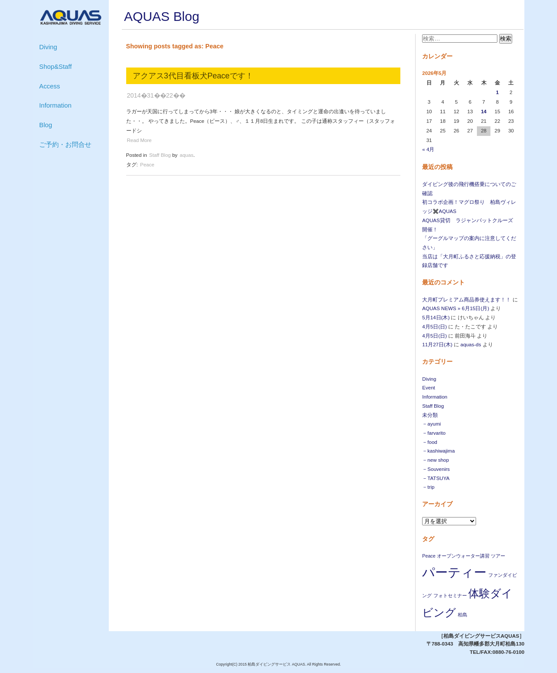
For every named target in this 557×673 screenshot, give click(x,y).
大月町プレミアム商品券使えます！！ (466, 299)
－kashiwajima (438, 450)
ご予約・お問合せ (65, 144)
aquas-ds (470, 344)
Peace (147, 164)
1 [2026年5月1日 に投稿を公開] (497, 92)
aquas (186, 155)
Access (49, 86)
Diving (48, 47)
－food (429, 442)
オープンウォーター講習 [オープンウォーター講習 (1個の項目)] (463, 555)
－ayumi (431, 423)
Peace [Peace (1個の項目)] (428, 555)
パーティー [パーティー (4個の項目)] (454, 572)
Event (428, 387)
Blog (45, 125)
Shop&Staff (55, 66)
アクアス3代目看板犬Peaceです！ (193, 76)
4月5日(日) (434, 326)
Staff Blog (433, 406)
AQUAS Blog (161, 16)
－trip (428, 487)
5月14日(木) (436, 317)
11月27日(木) (437, 344)
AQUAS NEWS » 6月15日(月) (455, 308)
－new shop (435, 460)
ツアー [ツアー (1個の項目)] (498, 555)
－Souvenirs (436, 469)
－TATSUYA (436, 478)
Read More (139, 140)
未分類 (430, 415)
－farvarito (434, 433)
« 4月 (428, 149)
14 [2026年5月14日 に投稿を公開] (484, 111)
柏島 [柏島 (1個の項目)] (462, 614)
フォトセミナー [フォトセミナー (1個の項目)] (450, 595)
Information (55, 105)
